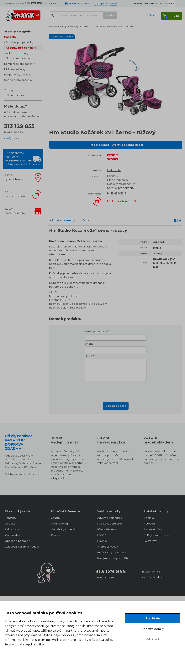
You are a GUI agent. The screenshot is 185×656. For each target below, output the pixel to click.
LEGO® (102, 535)
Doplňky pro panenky (19, 42)
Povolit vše (153, 618)
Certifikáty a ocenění (64, 529)
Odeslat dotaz (115, 405)
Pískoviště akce (107, 529)
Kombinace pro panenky (19, 63)
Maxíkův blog (59, 523)
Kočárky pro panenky (21, 47)
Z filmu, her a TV (14, 95)
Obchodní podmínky (18, 540)
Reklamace (12, 529)
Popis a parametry (63, 220)
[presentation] (115, 390)
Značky (8, 90)
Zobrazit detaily (152, 629)
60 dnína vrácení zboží (15, 194)
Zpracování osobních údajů (22, 546)
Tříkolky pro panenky (17, 58)
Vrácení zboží (13, 535)
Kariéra (55, 535)
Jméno (89, 343)
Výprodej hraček (107, 546)
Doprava (10, 523)
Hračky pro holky (117, 180)
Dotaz (86, 220)
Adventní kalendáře (109, 517)
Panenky (10, 36)
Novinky (102, 540)
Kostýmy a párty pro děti (112, 558)
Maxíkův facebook (153, 577)
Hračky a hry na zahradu (112, 552)
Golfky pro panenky (16, 53)
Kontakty (10, 517)
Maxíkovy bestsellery (110, 523)
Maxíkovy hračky (57, 26)
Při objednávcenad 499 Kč (22, 158)
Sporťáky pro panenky (18, 79)
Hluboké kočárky (15, 69)
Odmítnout (152, 639)
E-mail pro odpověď (97, 331)
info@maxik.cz (13, 138)
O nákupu (161, 3)
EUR (179, 3)
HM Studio (114, 170)
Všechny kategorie (17, 31)
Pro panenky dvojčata (18, 74)
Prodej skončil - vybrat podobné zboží (116, 144)
